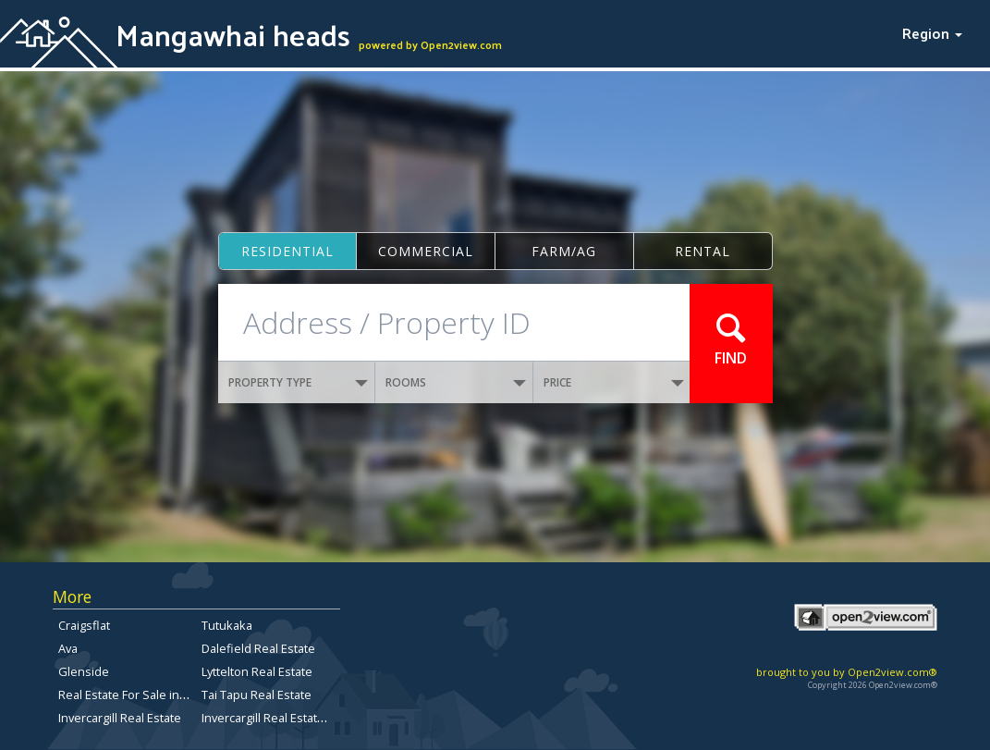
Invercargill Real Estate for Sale (286, 717)
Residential (287, 251)
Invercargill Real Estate (119, 717)
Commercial (425, 251)
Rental (702, 251)
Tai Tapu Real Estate (257, 694)
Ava (68, 648)
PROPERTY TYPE (298, 382)
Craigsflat (84, 625)
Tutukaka (227, 625)
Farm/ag (564, 251)
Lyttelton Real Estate (257, 671)
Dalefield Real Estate (258, 648)
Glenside (83, 671)
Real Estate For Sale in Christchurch (155, 694)
